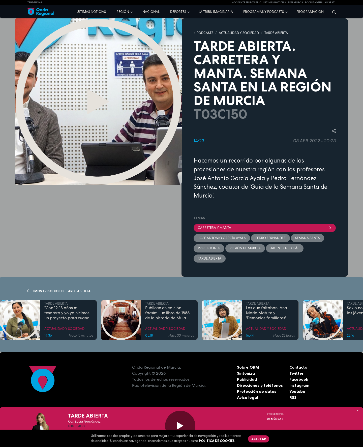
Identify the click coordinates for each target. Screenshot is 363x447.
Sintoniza (246, 373)
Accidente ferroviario (246, 2)
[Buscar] (332, 12)
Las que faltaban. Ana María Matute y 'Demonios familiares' (266, 313)
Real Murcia (295, 2)
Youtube (297, 391)
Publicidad (247, 379)
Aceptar (258, 439)
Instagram (299, 385)
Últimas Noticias (274, 2)
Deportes (178, 12)
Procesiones (209, 248)
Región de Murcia (245, 248)
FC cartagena (313, 2)
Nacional (151, 12)
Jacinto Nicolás (284, 248)
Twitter (296, 373)
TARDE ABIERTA (276, 33)
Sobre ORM (248, 367)
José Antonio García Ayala (222, 238)
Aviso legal (247, 397)
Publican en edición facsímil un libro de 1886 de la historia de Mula (167, 313)
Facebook (298, 379)
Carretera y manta (264, 228)
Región (122, 12)
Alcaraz (329, 2)
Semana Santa (307, 238)
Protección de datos (256, 391)
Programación (310, 12)
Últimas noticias (91, 12)
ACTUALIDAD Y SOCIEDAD (239, 33)
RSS (292, 397)
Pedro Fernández (270, 238)
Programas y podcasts (263, 12)
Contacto (298, 367)
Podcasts (205, 33)
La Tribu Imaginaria (216, 12)
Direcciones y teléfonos (260, 385)
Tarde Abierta (209, 258)
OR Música (275, 419)
